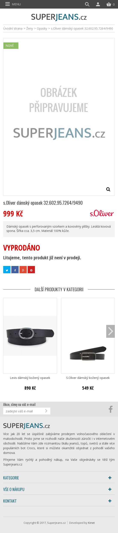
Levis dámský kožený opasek (30, 378)
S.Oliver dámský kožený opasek (88, 378)
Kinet (91, 523)
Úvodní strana (12, 28)
